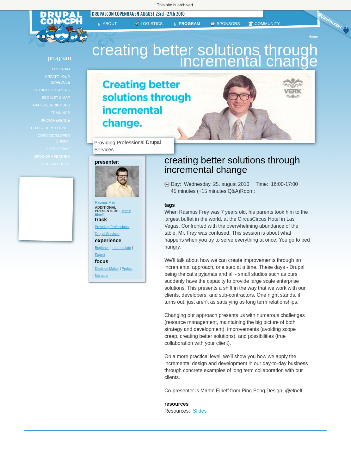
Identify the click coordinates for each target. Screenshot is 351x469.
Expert (100, 255)
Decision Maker (107, 268)
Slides (200, 411)
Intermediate (121, 248)
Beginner (102, 248)
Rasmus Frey (105, 202)
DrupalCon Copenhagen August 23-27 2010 (63, 27)
